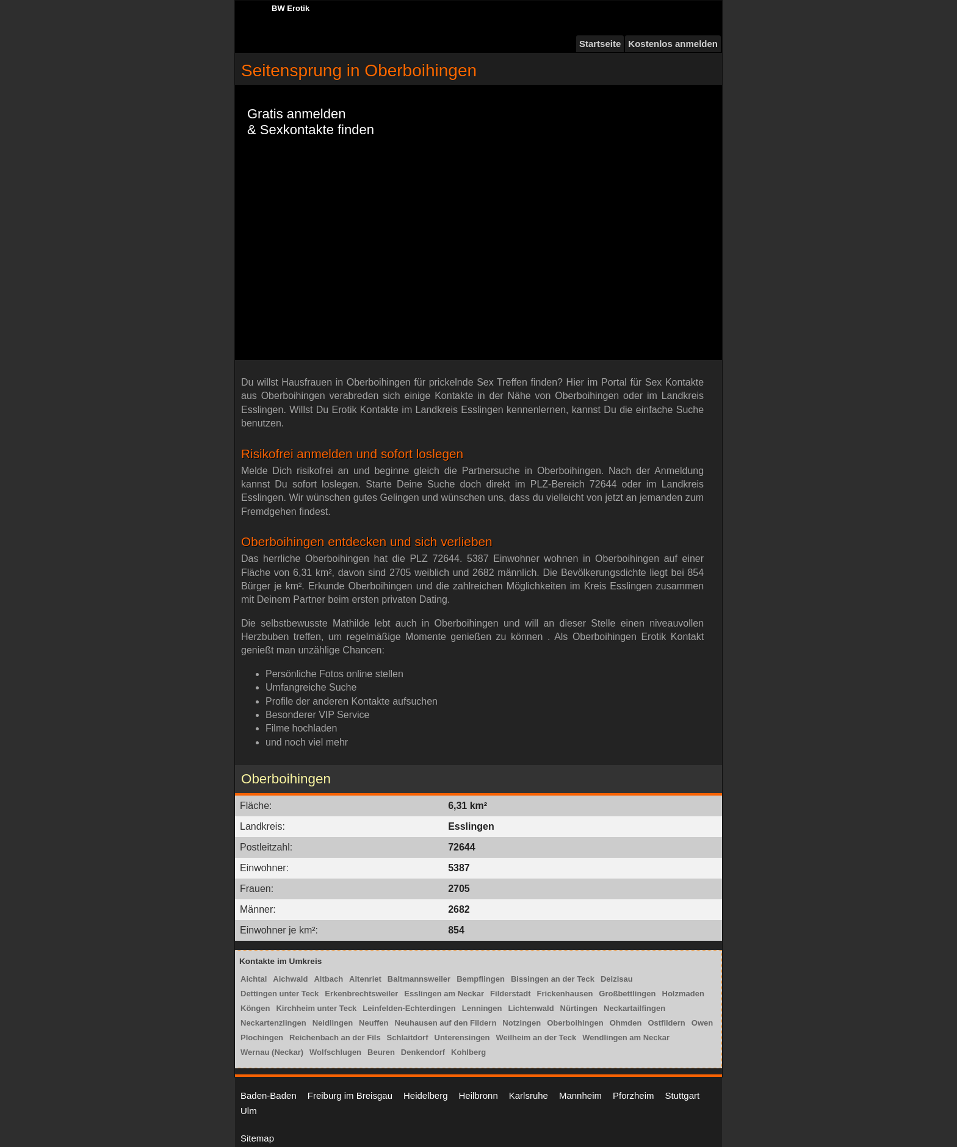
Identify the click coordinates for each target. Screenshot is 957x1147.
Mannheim (580, 1095)
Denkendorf (423, 1052)
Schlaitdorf (407, 1037)
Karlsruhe (528, 1095)
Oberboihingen (575, 1022)
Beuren (381, 1052)
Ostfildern (666, 1022)
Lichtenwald (531, 1008)
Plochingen (261, 1037)
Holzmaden (683, 993)
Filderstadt (510, 993)
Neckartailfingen (634, 1008)
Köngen (255, 1008)
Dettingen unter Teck (279, 993)
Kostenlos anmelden (673, 43)
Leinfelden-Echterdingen (409, 1008)
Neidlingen (332, 1022)
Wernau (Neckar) (271, 1052)
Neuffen (373, 1022)
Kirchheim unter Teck (316, 1008)
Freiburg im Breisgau (350, 1095)
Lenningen (482, 1008)
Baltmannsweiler (419, 978)
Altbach (328, 978)
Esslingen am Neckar (444, 993)
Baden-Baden (268, 1095)
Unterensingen (462, 1037)
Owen (702, 1022)
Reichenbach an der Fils (335, 1037)
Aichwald (290, 978)
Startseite (600, 43)
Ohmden (626, 1022)
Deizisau (617, 978)
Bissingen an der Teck (552, 978)
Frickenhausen (565, 993)
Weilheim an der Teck (536, 1037)
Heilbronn (478, 1095)
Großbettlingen (627, 993)
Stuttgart (682, 1095)
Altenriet (365, 978)
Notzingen (521, 1022)
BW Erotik (290, 8)
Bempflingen (481, 978)
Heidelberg (425, 1095)
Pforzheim (633, 1095)
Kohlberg (468, 1052)
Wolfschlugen (335, 1052)
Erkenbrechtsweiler (361, 993)
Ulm (248, 1111)
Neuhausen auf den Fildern (446, 1022)
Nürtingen (579, 1008)
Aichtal (253, 978)
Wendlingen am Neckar (626, 1037)
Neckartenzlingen (273, 1022)
